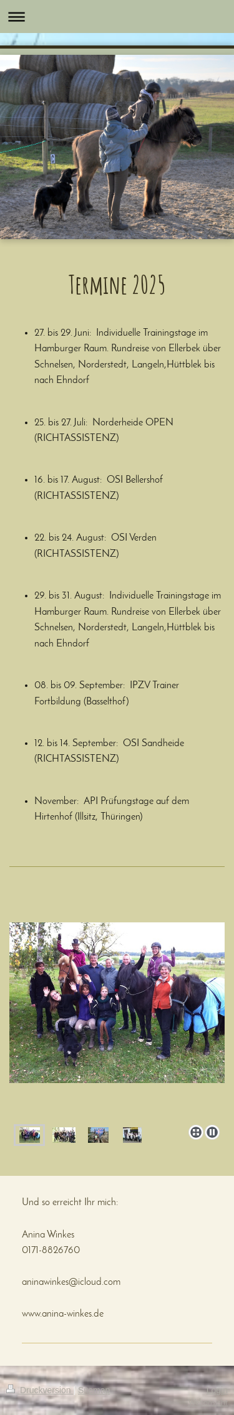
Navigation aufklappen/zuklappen (117, 16)
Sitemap (94, 1390)
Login (217, 1390)
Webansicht (208, 1403)
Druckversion (39, 1390)
